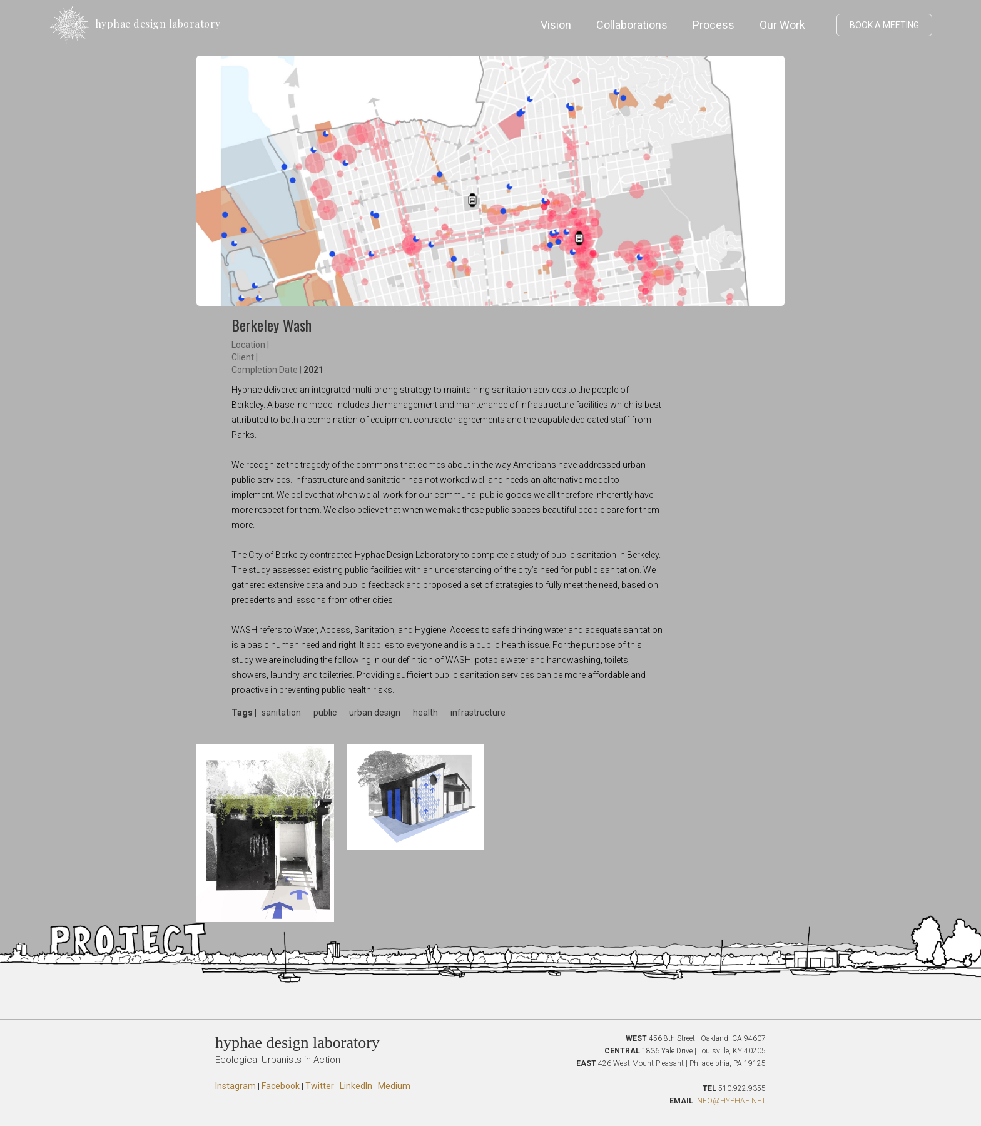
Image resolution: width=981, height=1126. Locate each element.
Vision (556, 24)
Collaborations (632, 24)
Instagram (235, 1086)
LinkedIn (356, 1086)
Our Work (782, 24)
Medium (394, 1086)
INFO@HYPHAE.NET (730, 1101)
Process (713, 24)
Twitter (319, 1086)
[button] (824, 25)
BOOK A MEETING (884, 25)
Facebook (281, 1086)
